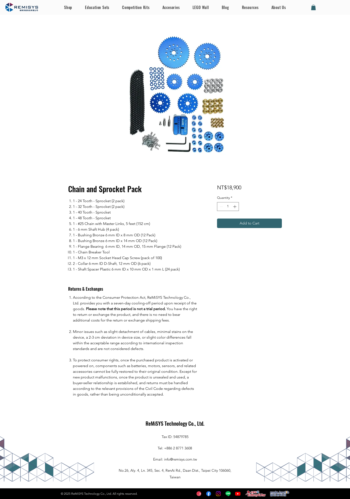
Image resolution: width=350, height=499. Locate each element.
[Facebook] (208, 493)
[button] (313, 7)
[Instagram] (218, 493)
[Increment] (235, 206)
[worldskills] (199, 493)
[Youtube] (238, 493)
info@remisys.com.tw (180, 459)
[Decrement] (221, 206)
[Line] (228, 493)
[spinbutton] (228, 206)
